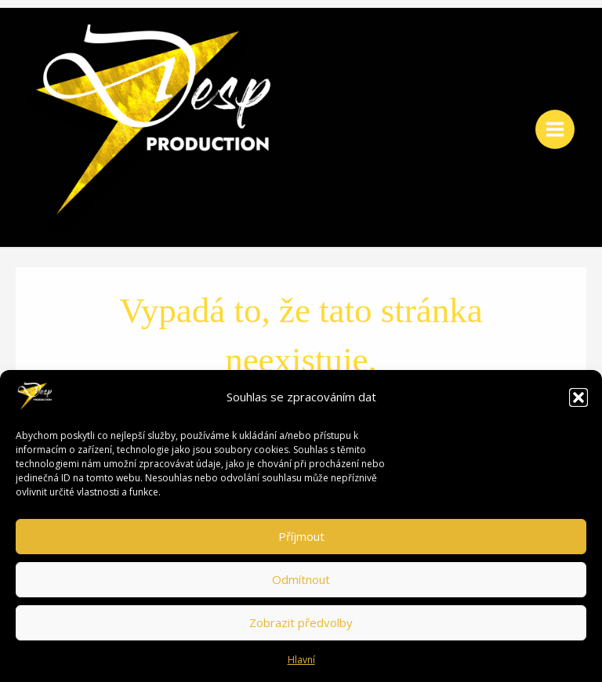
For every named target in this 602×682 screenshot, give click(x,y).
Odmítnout (301, 579)
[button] (578, 397)
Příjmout (301, 536)
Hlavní (301, 659)
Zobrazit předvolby (301, 622)
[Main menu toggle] (555, 129)
